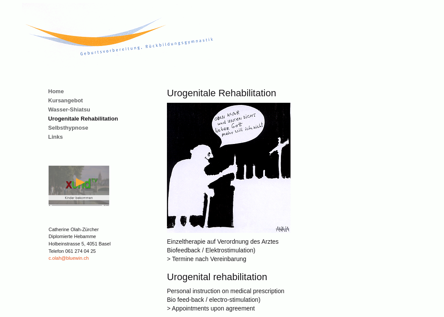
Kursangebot (65, 100)
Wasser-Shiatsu (69, 109)
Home (56, 91)
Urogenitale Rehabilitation (83, 118)
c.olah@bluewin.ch (69, 258)
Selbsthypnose (68, 127)
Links (55, 137)
